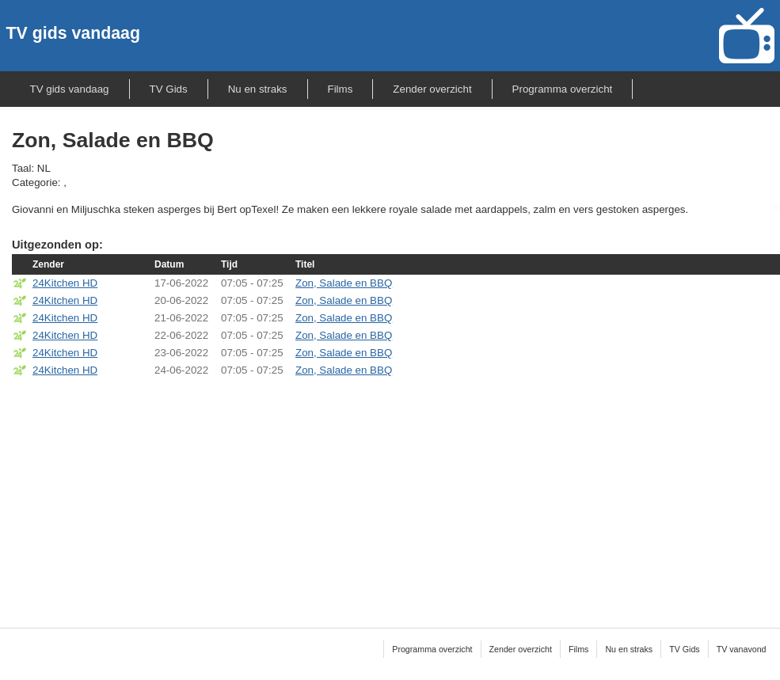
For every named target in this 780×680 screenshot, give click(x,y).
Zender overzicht (432, 89)
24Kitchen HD (64, 283)
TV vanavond (742, 649)
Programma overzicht (562, 89)
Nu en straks (257, 89)
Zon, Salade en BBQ (343, 283)
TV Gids (169, 89)
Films (340, 89)
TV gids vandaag (73, 33)
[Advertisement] (396, 492)
